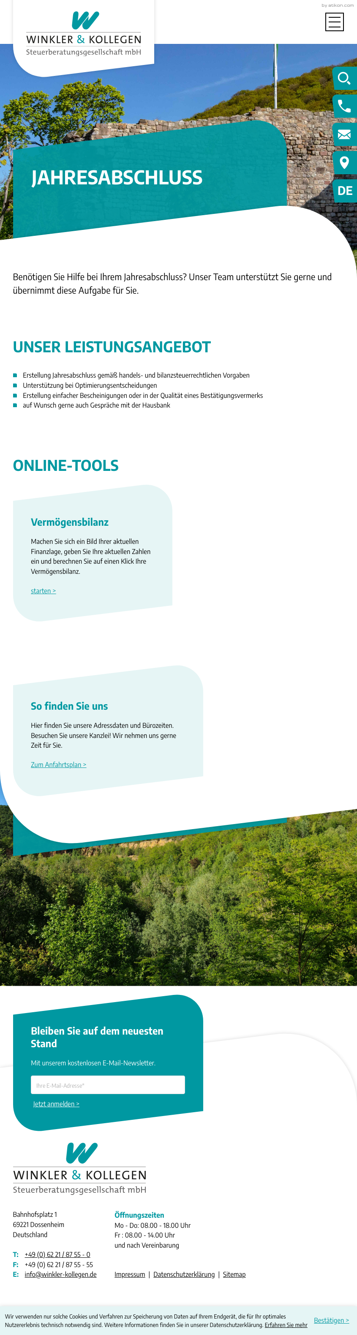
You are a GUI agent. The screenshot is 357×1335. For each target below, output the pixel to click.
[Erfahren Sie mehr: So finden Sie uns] (108, 765)
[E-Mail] (108, 1085)
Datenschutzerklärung (184, 1274)
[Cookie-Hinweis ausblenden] (333, 1320)
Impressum (129, 1274)
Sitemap (234, 1274)
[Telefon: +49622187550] (57, 1255)
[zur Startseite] (83, 31)
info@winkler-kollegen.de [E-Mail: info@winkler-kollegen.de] (61, 1274)
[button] (92, 590)
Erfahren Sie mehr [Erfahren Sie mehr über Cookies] (286, 1324)
